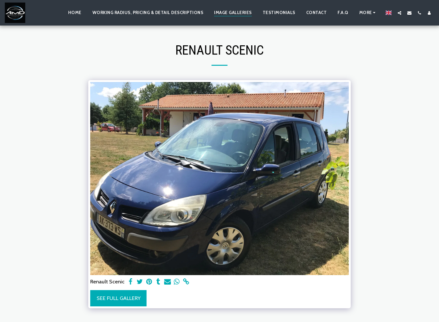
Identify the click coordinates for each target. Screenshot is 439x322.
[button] (399, 13)
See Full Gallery (118, 298)
